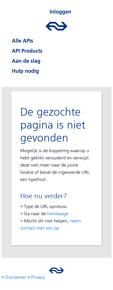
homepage (57, 213)
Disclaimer (15, 277)
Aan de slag (26, 61)
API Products (27, 51)
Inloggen (60, 12)
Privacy (38, 277)
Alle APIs (22, 41)
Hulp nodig (25, 71)
